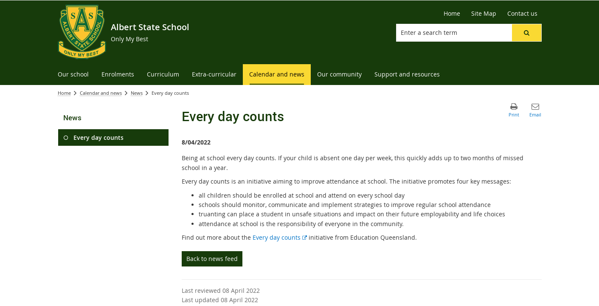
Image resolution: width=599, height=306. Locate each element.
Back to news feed (212, 259)
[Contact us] (522, 13)
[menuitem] (73, 74)
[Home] (451, 13)
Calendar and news (101, 93)
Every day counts (280, 237)
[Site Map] (484, 13)
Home (64, 93)
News (137, 93)
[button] (526, 32)
